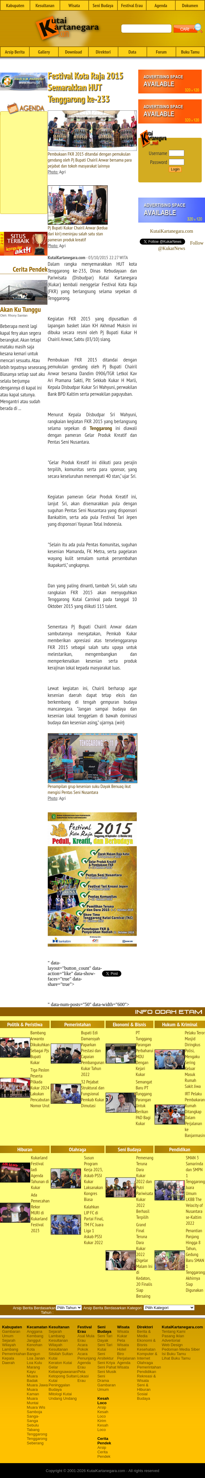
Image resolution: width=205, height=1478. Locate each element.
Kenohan (34, 1345)
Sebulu (33, 1425)
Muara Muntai (32, 1400)
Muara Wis (36, 1407)
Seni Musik (106, 1371)
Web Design (172, 1345)
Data (132, 52)
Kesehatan (146, 1349)
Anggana (34, 1331)
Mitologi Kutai (60, 1394)
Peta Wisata (123, 1342)
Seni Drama (103, 1378)
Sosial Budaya (143, 1396)
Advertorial (171, 1340)
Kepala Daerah (8, 1360)
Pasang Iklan (173, 1336)
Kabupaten (15, 5)
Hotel (121, 1349)
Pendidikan (146, 1371)
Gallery (44, 52)
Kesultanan (45, 5)
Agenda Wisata (124, 1364)
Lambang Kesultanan (58, 1338)
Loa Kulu (34, 1362)
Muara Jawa (37, 1385)
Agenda (161, 5)
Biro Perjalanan (126, 1356)
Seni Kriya (106, 1362)
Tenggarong (101, 428)
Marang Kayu (33, 1369)
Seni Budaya (103, 5)
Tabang (33, 1429)
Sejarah (8, 1340)
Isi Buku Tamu (174, 1354)
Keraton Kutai (60, 1362)
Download (73, 52)
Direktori (103, 52)
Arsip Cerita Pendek (103, 1452)
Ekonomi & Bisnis (146, 1342)
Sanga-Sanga (33, 1418)
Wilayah (9, 1345)
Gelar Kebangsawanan (63, 1369)
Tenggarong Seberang (37, 1440)
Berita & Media (144, 1333)
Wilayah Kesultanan (58, 1347)
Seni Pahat (106, 1367)
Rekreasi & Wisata (146, 1378)
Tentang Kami (173, 1331)
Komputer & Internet (147, 1356)
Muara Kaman (33, 1391)
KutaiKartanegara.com (171, 231)
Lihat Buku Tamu (176, 1358)
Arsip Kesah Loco (102, 1411)
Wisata (74, 5)
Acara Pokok (82, 1347)
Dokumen (190, 5)
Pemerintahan (14, 1354)
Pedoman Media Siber (181, 1349)
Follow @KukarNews (181, 245)
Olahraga (145, 1362)
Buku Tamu (190, 52)
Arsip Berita (15, 52)
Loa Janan (36, 1358)
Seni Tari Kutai (104, 1347)
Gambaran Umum (11, 1333)
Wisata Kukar (123, 1333)
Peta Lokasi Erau (83, 1376)
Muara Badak (32, 1378)
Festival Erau (132, 5)
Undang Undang (63, 1398)
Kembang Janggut (35, 1338)
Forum (161, 52)
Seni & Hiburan (144, 1387)
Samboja (34, 1412)
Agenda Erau (84, 1364)
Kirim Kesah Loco (102, 1425)
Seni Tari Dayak (104, 1338)
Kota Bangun (33, 1351)
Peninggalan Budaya (59, 1387)
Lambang (10, 1349)
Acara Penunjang (86, 1356)
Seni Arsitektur (105, 1356)
